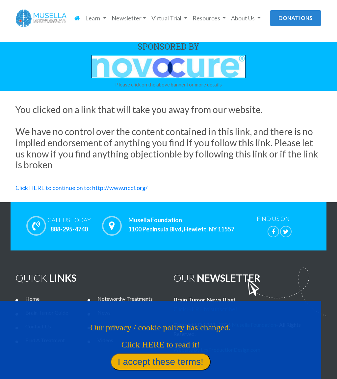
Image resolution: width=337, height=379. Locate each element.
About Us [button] (243, 18)
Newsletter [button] (127, 18)
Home (32, 299)
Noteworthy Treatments (125, 299)
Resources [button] (207, 18)
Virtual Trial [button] (166, 18)
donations (295, 17)
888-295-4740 (69, 224)
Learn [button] (93, 18)
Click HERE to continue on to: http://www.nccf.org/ (81, 187)
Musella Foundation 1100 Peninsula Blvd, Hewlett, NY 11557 (181, 225)
